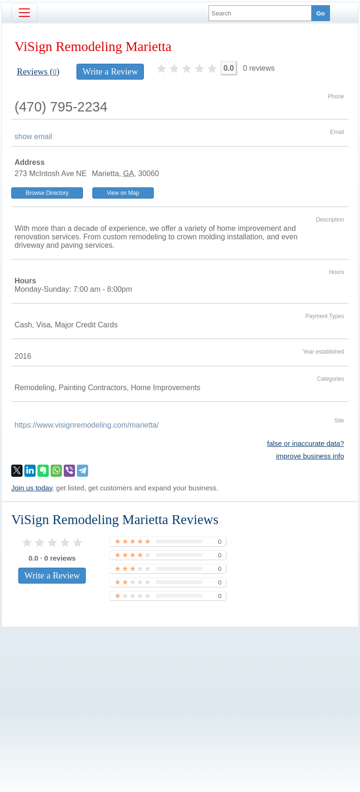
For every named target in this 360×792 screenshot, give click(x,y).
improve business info (310, 456)
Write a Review (110, 71)
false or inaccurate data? (305, 443)
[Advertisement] (180, 693)
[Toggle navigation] (24, 12)
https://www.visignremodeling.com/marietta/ (87, 425)
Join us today (31, 488)
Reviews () (38, 71)
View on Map (123, 193)
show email (33, 137)
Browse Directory (47, 193)
